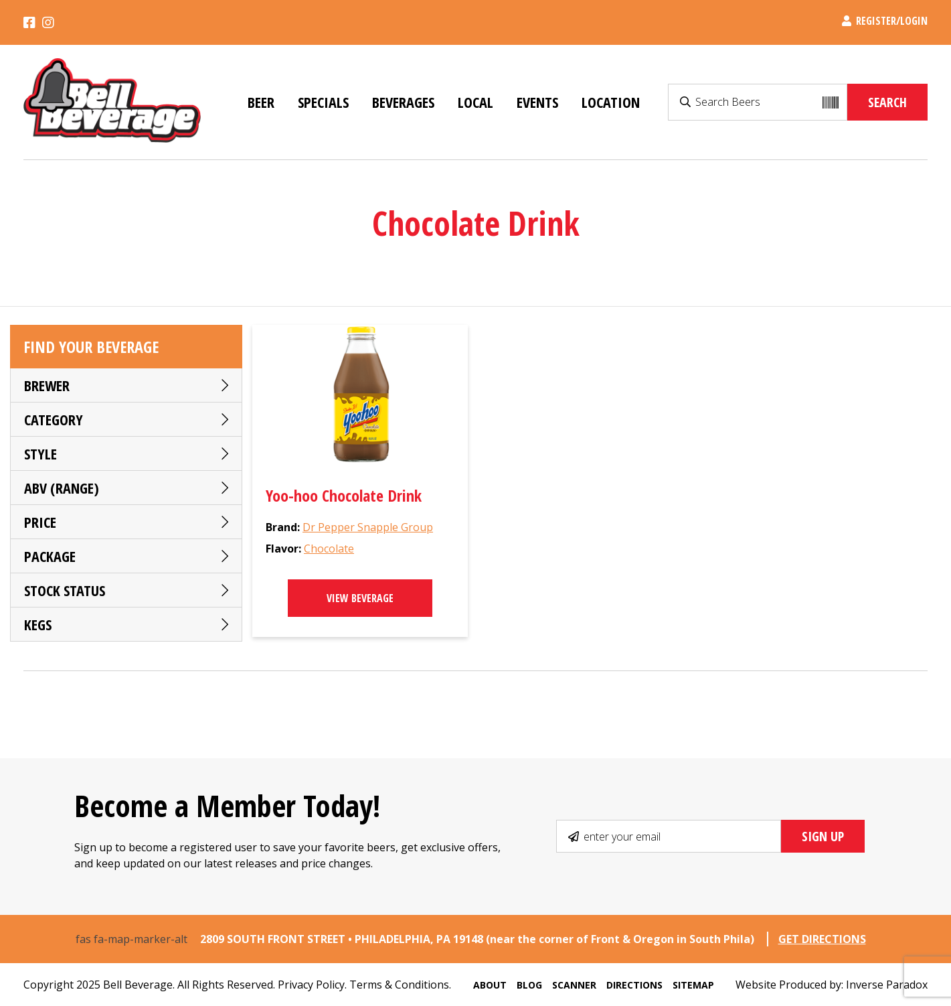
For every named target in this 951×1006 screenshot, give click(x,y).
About (490, 985)
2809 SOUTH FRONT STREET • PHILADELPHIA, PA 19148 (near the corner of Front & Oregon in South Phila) (478, 939)
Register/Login (885, 20)
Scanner (574, 985)
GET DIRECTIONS (822, 939)
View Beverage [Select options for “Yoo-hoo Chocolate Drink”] (360, 598)
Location (611, 102)
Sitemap (693, 985)
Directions (634, 985)
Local (475, 102)
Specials (323, 102)
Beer (261, 102)
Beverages (403, 102)
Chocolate (329, 548)
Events (537, 102)
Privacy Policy (311, 984)
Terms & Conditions (399, 984)
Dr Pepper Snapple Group (367, 527)
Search (887, 102)
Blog (529, 985)
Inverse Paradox (887, 984)
